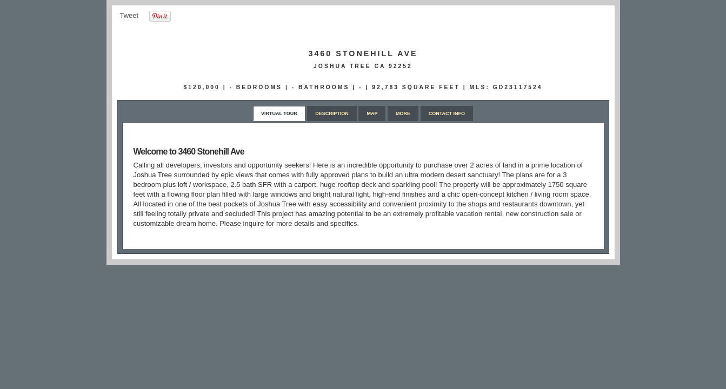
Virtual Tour (279, 113)
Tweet (129, 15)
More (403, 113)
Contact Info (447, 113)
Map (372, 113)
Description (332, 113)
